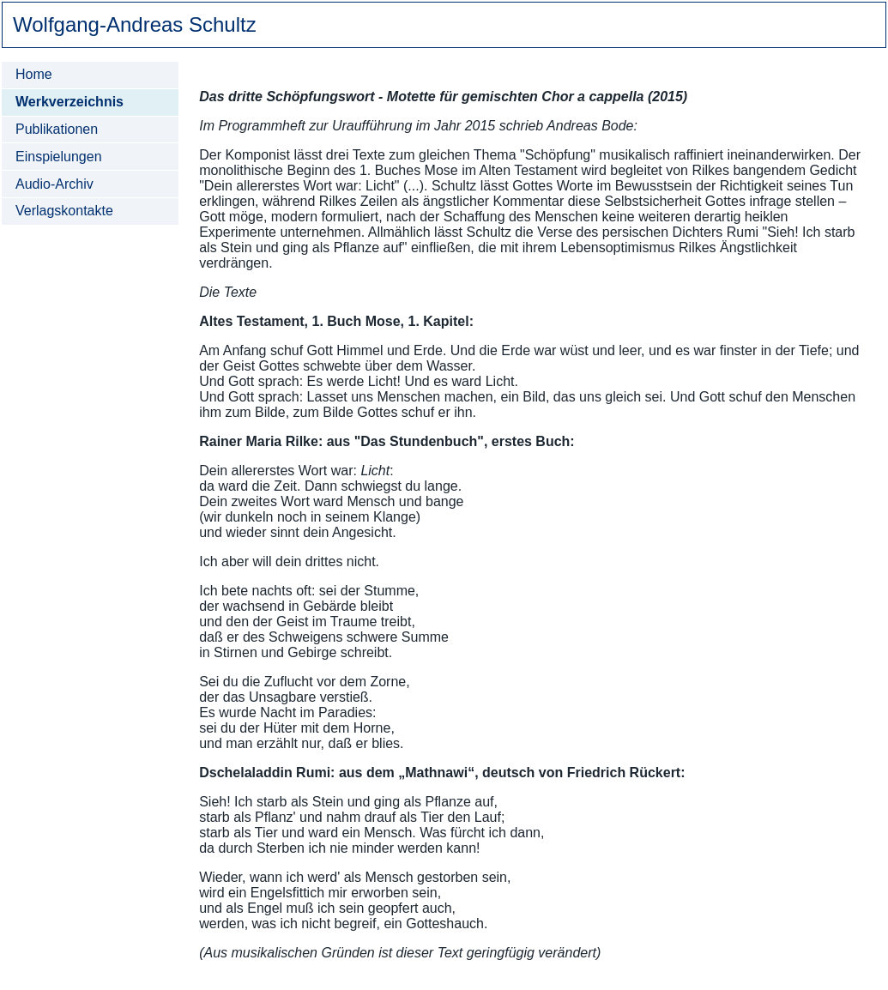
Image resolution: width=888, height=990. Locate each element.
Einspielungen (58, 156)
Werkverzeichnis (69, 101)
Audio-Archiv (54, 184)
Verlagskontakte (64, 210)
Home (33, 74)
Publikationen (56, 129)
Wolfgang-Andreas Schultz (135, 24)
